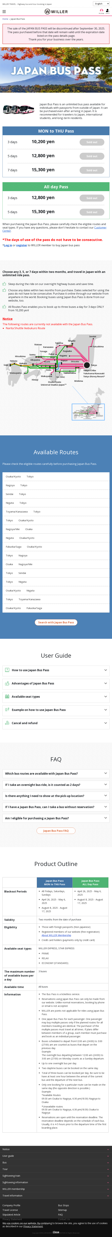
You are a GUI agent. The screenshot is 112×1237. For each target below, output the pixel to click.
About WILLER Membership (56, 935)
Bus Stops (63, 1205)
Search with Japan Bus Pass (56, 622)
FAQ (60, 1214)
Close (56, 1232)
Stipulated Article (11, 1214)
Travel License (10, 1210)
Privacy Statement (33, 1226)
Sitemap (62, 1210)
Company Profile (11, 1205)
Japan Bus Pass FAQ (56, 831)
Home (5, 19)
